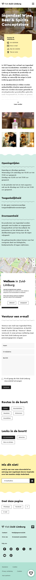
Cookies (19, 571)
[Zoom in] (33, 260)
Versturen (6, 387)
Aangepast (23, 302)
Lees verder (18, 103)
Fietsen (5, 408)
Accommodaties (8, 437)
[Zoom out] (33, 262)
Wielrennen (18, 413)
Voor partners (6, 575)
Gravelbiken (7, 418)
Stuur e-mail (14, 45)
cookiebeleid (18, 297)
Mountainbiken (17, 408)
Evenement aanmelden (19, 537)
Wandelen (6, 413)
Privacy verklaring (7, 571)
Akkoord (11, 302)
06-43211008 (14, 42)
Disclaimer (5, 567)
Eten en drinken (8, 442)
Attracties (22, 437)
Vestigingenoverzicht (18, 532)
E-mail (5, 512)
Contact (4, 532)
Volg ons (4, 543)
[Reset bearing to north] (33, 265)
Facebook (18, 506)
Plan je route (14, 52)
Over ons (5, 537)
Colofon (15, 567)
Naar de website (15, 49)
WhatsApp (6, 506)
